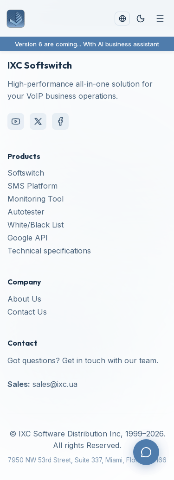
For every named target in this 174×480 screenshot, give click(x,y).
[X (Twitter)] (38, 121)
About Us (24, 298)
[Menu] (160, 18)
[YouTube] (15, 121)
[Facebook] (60, 121)
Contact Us (27, 311)
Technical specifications (49, 250)
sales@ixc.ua (54, 384)
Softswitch (25, 172)
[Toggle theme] (140, 18)
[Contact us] (146, 452)
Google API (27, 237)
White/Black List (35, 224)
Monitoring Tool (35, 198)
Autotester (26, 211)
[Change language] (122, 18)
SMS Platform (32, 185)
